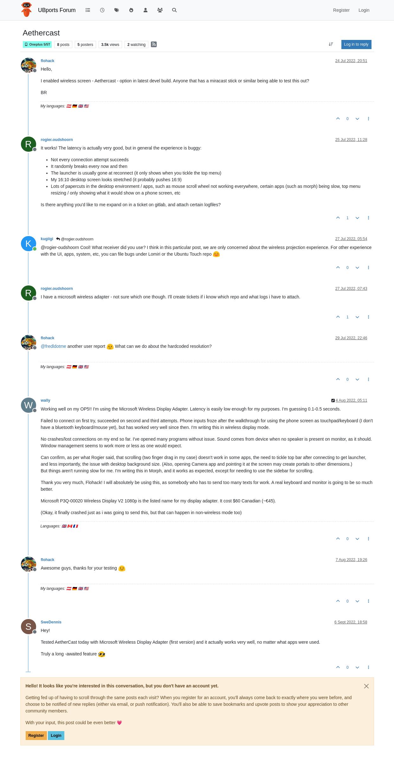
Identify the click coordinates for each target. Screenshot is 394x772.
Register (36, 735)
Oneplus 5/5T (37, 44)
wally (45, 400)
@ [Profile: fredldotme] (53, 346)
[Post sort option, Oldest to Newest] (331, 44)
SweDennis (51, 622)
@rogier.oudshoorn (75, 239)
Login (56, 735)
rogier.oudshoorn (57, 139)
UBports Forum (57, 10)
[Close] (366, 686)
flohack (48, 61)
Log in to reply (356, 44)
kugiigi (47, 239)
